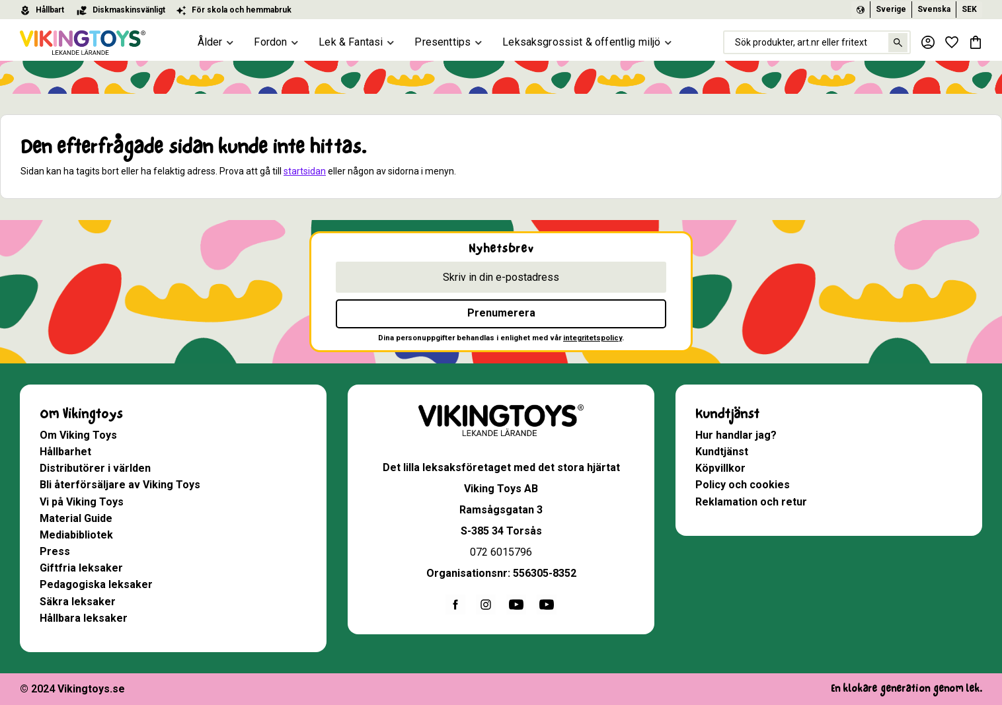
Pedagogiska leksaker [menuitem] (96, 584)
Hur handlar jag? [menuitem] (736, 435)
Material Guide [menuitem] (76, 518)
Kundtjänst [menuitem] (727, 414)
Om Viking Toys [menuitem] (78, 435)
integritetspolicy (592, 338)
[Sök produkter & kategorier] (817, 42)
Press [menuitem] (55, 551)
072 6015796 (501, 552)
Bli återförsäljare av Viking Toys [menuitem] (120, 484)
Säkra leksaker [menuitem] (78, 601)
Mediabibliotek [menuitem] (76, 535)
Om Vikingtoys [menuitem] (81, 414)
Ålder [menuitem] (210, 42)
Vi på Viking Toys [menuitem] (82, 502)
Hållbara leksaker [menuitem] (84, 618)
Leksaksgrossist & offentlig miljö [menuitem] (581, 42)
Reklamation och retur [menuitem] (751, 502)
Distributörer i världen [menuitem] (95, 468)
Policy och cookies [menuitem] (742, 484)
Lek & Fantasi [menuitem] (351, 42)
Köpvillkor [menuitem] (720, 468)
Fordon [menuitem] (270, 42)
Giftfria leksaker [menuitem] (81, 568)
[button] (951, 42)
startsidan (305, 171)
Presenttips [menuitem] (442, 42)
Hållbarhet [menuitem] (65, 451)
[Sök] (897, 42)
